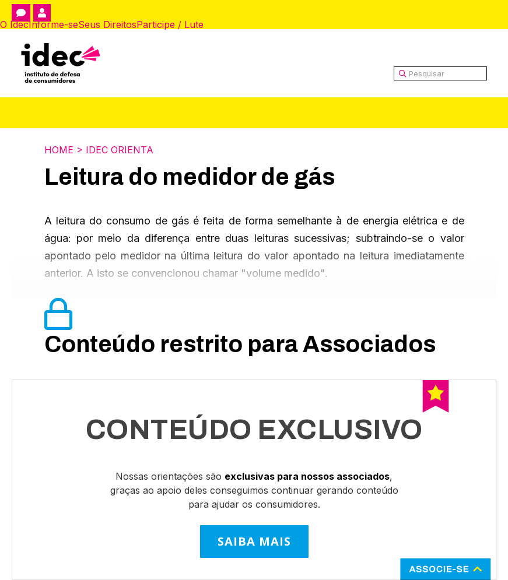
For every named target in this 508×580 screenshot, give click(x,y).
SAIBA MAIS (254, 541)
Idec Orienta (119, 150)
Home (58, 150)
